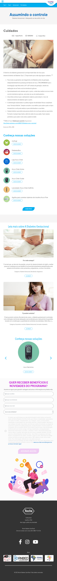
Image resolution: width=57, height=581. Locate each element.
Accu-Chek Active (28, 367)
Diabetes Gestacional (25, 272)
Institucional (28, 518)
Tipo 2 (9, 5)
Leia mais (28, 276)
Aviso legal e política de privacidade (28, 522)
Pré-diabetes (24, 5)
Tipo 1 (4, 5)
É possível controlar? (28, 313)
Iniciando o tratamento (42, 324)
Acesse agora (17, 144)
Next (51, 357)
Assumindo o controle (20, 324)
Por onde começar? (28, 260)
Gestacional (16, 5)
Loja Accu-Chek (28, 520)
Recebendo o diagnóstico (37, 272)
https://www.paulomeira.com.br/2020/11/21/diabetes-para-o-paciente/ (19, 123)
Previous (6, 357)
